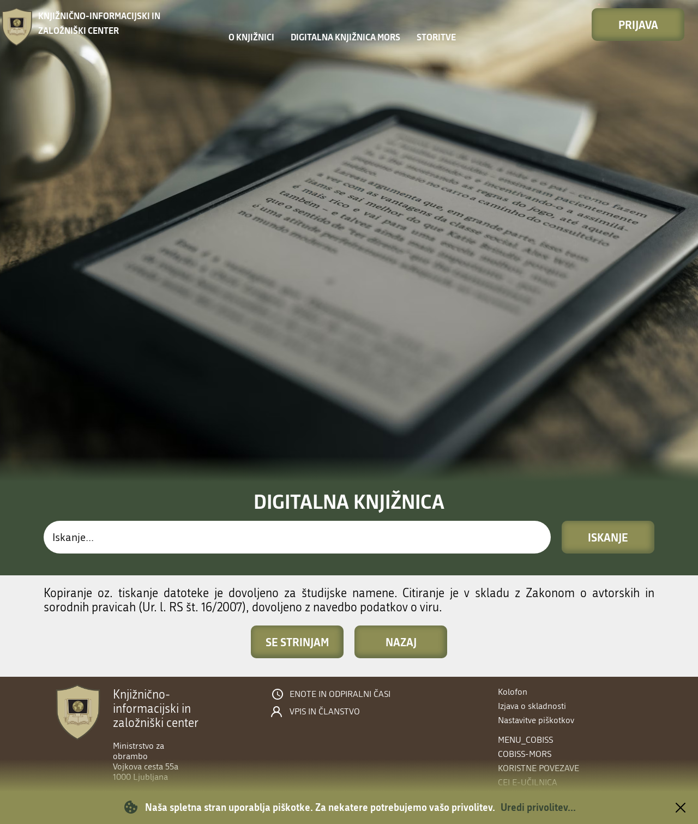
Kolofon (512, 692)
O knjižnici (251, 37)
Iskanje (608, 537)
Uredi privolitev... (538, 807)
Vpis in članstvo (325, 711)
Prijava (638, 24)
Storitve (436, 37)
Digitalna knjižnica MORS (345, 37)
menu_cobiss (525, 740)
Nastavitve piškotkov (536, 720)
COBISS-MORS (524, 754)
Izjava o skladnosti (532, 706)
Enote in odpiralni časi (340, 694)
